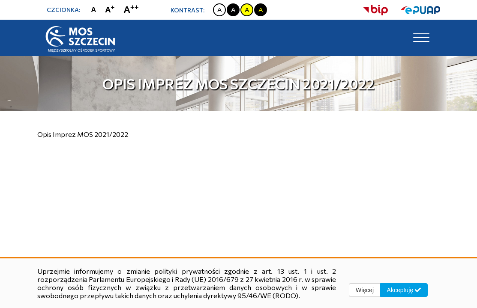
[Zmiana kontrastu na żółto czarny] (246, 9)
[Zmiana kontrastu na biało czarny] (219, 9)
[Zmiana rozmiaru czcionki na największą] (133, 9)
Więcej (365, 290)
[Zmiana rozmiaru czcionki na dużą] (111, 10)
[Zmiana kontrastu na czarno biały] (233, 9)
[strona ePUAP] (414, 10)
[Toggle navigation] (421, 38)
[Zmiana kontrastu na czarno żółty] (260, 9)
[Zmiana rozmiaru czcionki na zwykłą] (96, 10)
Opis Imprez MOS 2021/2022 (82, 134)
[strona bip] (375, 10)
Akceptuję (404, 290)
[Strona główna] (80, 38)
